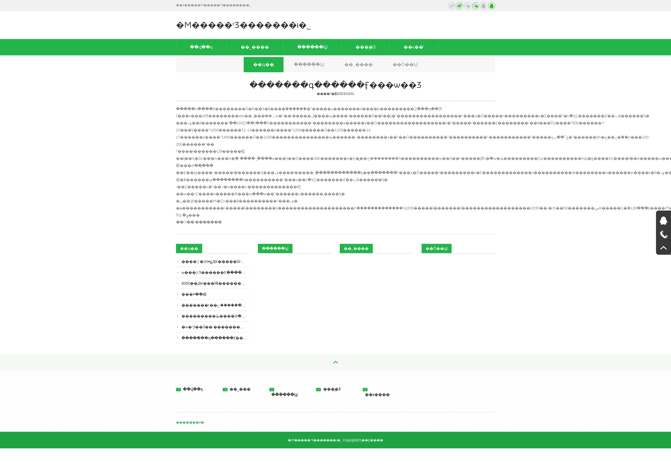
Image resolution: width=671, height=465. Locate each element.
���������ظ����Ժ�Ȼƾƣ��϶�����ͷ (215, 316)
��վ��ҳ (201, 47)
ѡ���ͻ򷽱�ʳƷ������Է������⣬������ (215, 272)
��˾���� (255, 47)
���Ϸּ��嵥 (194, 294)
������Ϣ (312, 47)
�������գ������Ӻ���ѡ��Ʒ (215, 338)
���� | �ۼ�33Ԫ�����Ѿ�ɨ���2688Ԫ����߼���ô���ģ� (215, 261)
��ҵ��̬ (263, 64)
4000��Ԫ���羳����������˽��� (215, 283)
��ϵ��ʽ (414, 47)
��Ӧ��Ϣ (405, 64)
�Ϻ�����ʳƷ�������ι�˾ (243, 24)
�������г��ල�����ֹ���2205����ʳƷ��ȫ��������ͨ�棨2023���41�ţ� (215, 305)
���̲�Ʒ (365, 47)
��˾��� (237, 389)
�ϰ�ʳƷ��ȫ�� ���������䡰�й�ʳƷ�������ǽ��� (215, 327)
